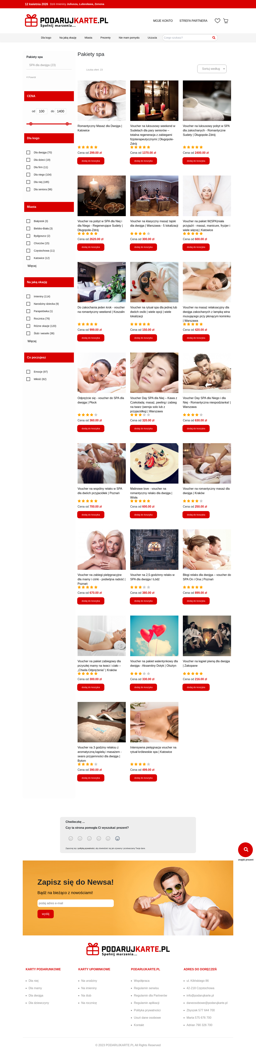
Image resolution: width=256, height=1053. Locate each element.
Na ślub (86, 995)
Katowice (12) (42, 258)
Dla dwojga (36, 995)
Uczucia (152, 37)
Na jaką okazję (67, 37)
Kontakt (139, 1025)
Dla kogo (46, 37)
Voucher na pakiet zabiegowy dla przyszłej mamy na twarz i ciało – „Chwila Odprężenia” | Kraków (99, 666)
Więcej (33, 265)
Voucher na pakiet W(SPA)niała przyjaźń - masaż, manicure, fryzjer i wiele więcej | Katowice (206, 226)
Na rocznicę (89, 1002)
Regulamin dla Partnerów (150, 995)
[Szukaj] (214, 38)
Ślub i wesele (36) (44, 333)
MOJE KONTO (163, 20)
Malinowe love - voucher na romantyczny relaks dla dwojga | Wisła (151, 493)
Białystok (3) (41, 221)
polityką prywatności (86, 848)
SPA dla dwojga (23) (42, 65)
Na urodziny (89, 980)
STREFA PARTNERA (193, 20)
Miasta (88, 37)
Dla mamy (35, 988)
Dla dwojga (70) (43, 152)
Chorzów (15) (41, 243)
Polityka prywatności (147, 1010)
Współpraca (141, 980)
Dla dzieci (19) (42, 159)
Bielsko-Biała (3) (43, 228)
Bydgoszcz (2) (42, 235)
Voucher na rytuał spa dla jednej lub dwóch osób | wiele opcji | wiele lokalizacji (153, 312)
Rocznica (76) (42, 318)
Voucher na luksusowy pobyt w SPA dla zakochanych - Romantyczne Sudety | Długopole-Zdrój (206, 130)
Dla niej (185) (41, 182)
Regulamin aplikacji (146, 1002)
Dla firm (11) (41, 167)
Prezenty (105, 37)
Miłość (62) (40, 379)
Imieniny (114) (42, 296)
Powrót (31, 77)
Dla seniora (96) (43, 189)
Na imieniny (89, 988)
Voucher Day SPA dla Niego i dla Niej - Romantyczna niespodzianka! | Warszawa (207, 402)
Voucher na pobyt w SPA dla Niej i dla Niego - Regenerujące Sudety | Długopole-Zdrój (100, 226)
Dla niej (33, 980)
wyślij (45, 914)
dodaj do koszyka (91, 160)
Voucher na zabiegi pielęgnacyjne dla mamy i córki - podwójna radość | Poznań (101, 579)
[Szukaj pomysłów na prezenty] (190, 37)
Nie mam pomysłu (129, 37)
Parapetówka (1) (43, 311)
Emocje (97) (41, 371)
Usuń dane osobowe (147, 1017)
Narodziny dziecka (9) (46, 303)
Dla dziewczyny (39, 1002)
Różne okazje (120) (45, 325)
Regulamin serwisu (146, 988)
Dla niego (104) (43, 174)
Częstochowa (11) (44, 250)
